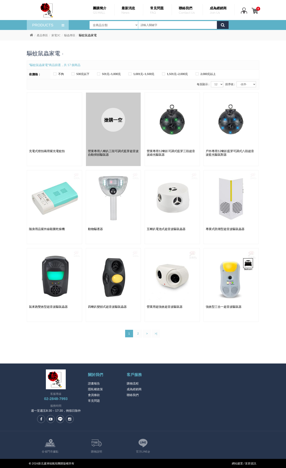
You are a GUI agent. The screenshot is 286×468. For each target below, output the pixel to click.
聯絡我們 (133, 395)
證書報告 (94, 383)
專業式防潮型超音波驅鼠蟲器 (225, 229)
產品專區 (42, 35)
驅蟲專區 (69, 35)
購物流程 (133, 383)
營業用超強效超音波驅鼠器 (165, 306)
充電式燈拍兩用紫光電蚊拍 (47, 151)
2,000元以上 (205, 74)
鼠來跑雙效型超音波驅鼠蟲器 (48, 306)
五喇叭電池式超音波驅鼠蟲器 (166, 229)
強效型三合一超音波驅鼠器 (224, 306)
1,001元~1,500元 (140, 74)
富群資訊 (250, 463)
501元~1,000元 (108, 74)
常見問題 (94, 400)
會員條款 (94, 395)
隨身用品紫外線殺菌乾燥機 (47, 229)
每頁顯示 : (203, 84)
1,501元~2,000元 (174, 74)
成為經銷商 (134, 389)
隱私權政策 (95, 389)
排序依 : (230, 84)
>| (156, 333)
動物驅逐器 (95, 229)
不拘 (58, 74)
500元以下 (79, 74)
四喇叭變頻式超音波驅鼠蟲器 (107, 306)
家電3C (56, 35)
